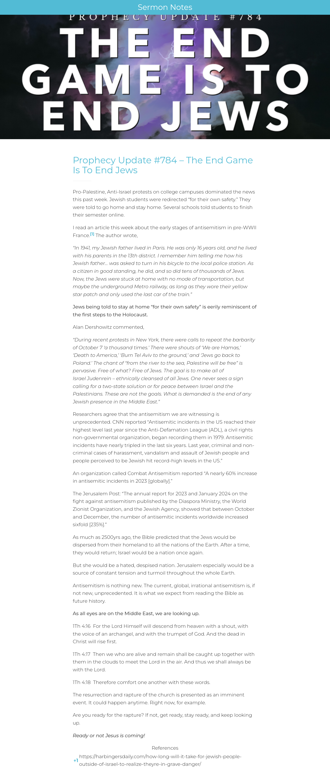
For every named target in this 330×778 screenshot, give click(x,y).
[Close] (7, 7)
